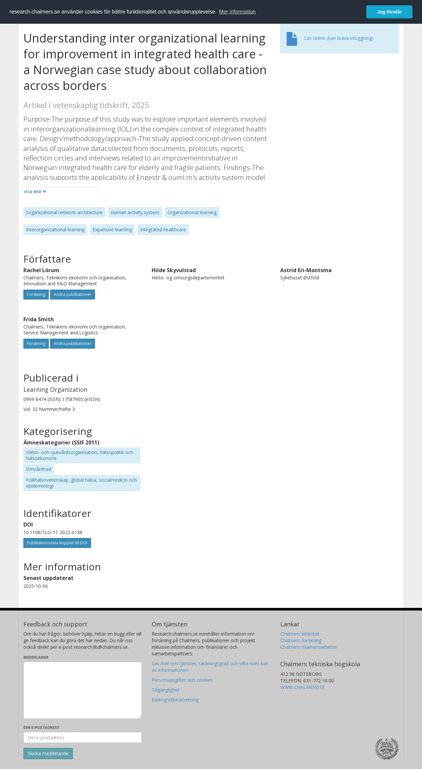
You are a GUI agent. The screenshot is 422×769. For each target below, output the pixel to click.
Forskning (36, 294)
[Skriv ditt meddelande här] (82, 690)
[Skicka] (48, 753)
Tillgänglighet (166, 690)
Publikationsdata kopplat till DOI (57, 543)
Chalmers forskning (300, 640)
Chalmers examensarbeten (309, 647)
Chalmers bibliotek (299, 634)
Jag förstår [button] (389, 11)
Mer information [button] (237, 11)
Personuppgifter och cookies (182, 680)
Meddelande (35, 657)
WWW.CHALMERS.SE (302, 687)
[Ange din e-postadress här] (82, 737)
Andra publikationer (72, 294)
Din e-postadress (41, 727)
